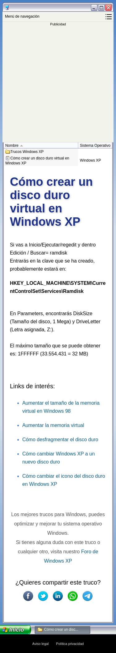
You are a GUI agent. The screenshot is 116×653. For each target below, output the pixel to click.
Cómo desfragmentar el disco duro (60, 439)
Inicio (16, 630)
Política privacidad (70, 644)
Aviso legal (40, 644)
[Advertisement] (58, 84)
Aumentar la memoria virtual (53, 425)
